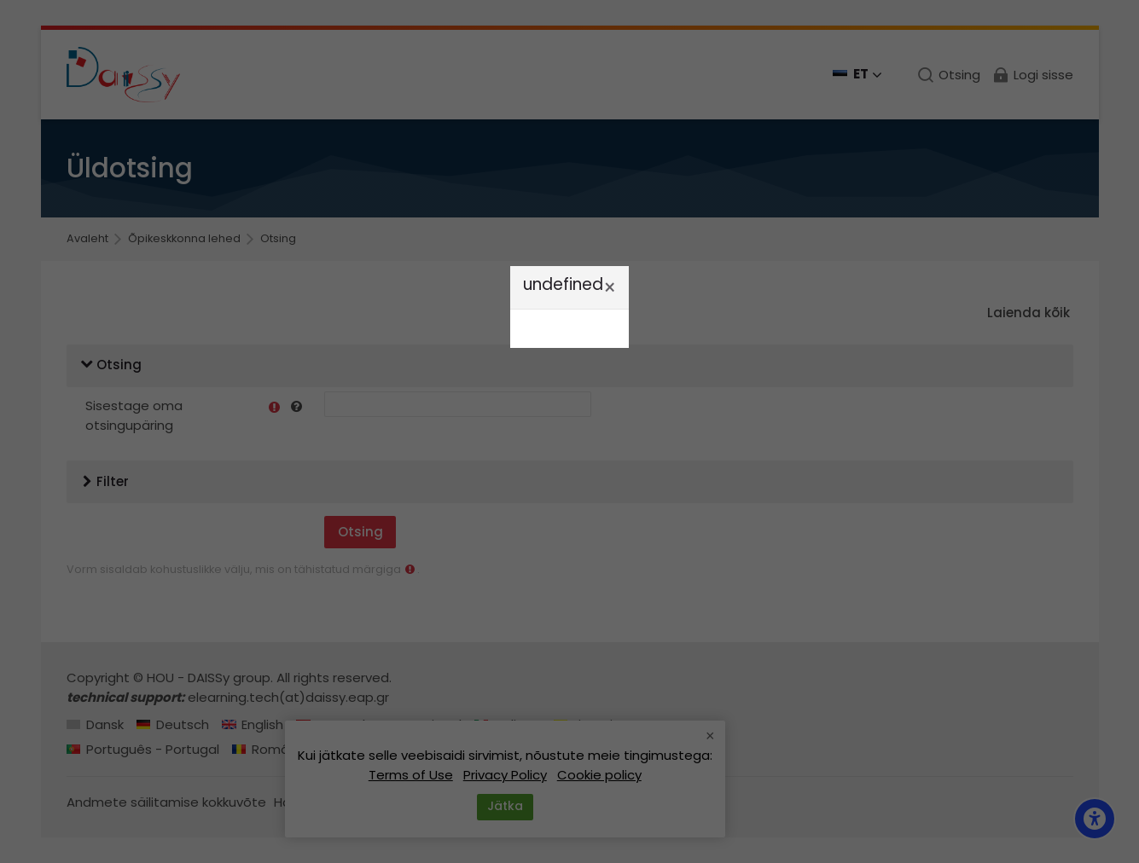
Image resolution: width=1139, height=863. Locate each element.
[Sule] (609, 288)
